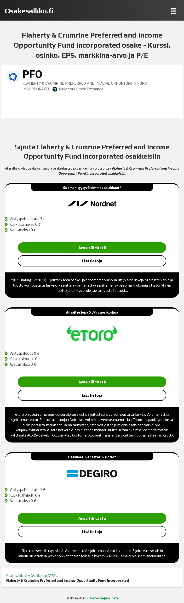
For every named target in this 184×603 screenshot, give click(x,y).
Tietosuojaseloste (104, 598)
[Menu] (173, 11)
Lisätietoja (92, 261)
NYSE (52, 575)
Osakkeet (37, 575)
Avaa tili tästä (92, 247)
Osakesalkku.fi (16, 575)
